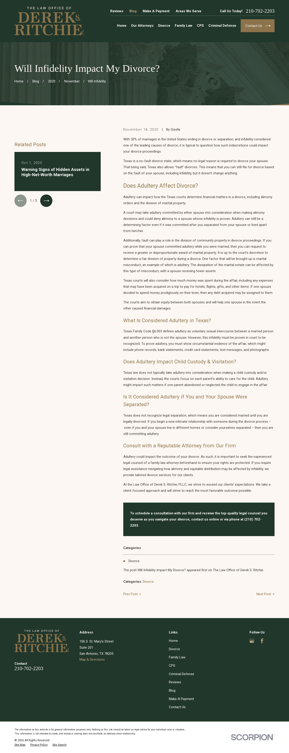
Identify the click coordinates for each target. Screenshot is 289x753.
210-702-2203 (260, 11)
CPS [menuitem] (200, 26)
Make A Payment (156, 11)
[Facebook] (262, 640)
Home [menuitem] (121, 26)
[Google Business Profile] (251, 640)
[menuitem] (20, 745)
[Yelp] (272, 640)
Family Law (177, 657)
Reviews (116, 11)
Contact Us (177, 707)
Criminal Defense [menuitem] (222, 26)
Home (173, 641)
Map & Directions (92, 659)
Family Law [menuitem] (183, 26)
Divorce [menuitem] (164, 26)
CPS (172, 666)
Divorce (148, 582)
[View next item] (46, 200)
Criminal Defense (181, 674)
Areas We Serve (188, 11)
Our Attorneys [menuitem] (142, 26)
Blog (133, 11)
